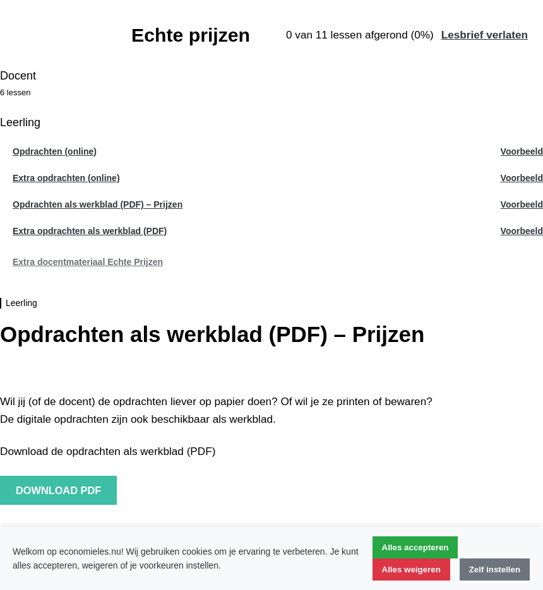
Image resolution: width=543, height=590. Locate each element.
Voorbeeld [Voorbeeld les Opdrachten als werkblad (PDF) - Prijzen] (522, 204)
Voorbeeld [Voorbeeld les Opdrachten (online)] (522, 151)
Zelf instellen (494, 569)
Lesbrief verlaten (484, 34)
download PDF (58, 490)
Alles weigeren (411, 569)
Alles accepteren (415, 547)
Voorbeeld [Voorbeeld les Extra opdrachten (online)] (522, 178)
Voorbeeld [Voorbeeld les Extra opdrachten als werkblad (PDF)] (522, 231)
